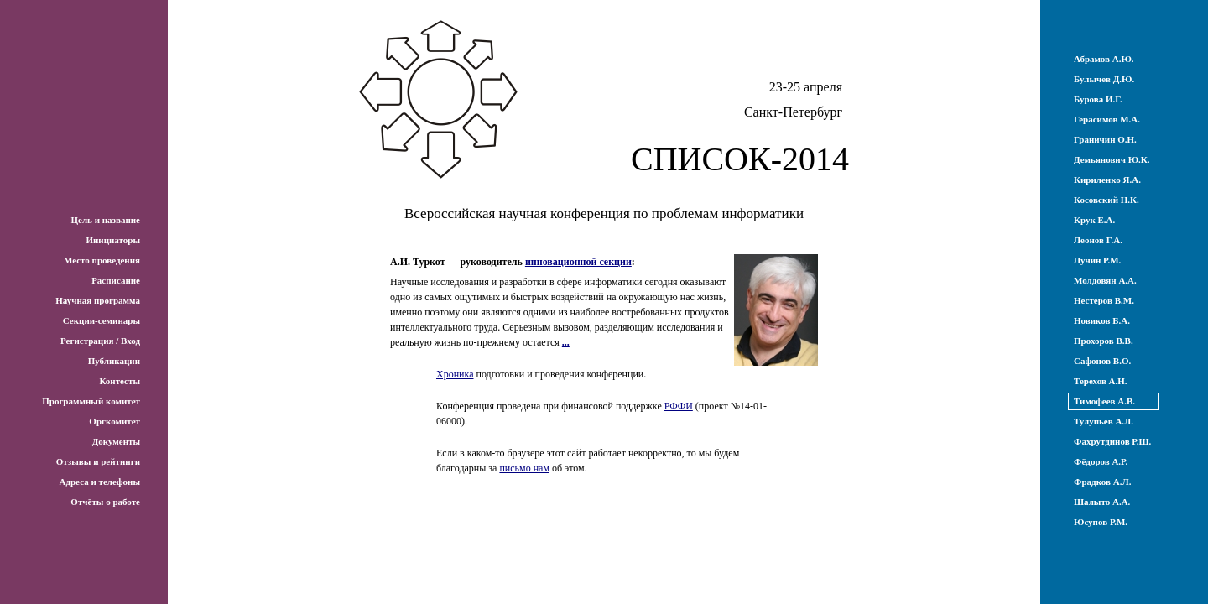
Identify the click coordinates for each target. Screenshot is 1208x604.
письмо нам (524, 468)
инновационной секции (578, 262)
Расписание (115, 280)
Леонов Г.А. (1098, 240)
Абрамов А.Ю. (1104, 59)
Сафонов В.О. (1102, 361)
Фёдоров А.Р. (1100, 461)
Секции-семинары (101, 320)
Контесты (119, 381)
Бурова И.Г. (1098, 99)
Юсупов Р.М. (1100, 522)
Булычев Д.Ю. (1104, 79)
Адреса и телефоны (99, 481)
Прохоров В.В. (1103, 341)
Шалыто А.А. (1102, 502)
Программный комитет (91, 401)
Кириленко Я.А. (1107, 179)
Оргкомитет (114, 421)
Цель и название (105, 220)
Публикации (114, 361)
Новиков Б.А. (1102, 320)
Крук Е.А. (1094, 220)
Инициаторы (113, 240)
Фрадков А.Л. (1102, 481)
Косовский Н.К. (1106, 200)
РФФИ (678, 406)
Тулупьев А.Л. (1103, 421)
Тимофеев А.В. (1104, 401)
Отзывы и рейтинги (98, 461)
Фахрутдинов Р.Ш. (1112, 441)
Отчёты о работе (105, 502)
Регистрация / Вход (100, 341)
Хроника (454, 374)
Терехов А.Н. (1100, 381)
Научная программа (97, 300)
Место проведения (102, 260)
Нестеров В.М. (1104, 300)
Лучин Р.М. (1097, 260)
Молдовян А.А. (1105, 280)
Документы (116, 441)
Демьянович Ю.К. (1112, 159)
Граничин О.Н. (1105, 139)
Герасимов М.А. (1107, 119)
